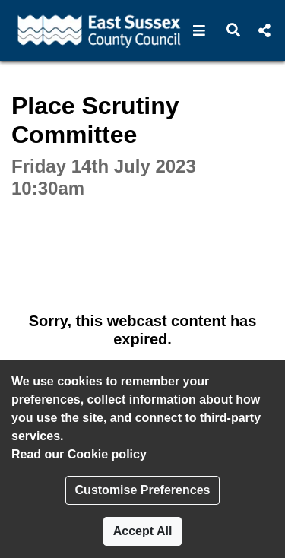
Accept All (143, 531)
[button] (199, 30)
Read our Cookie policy (79, 454)
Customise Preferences (143, 489)
